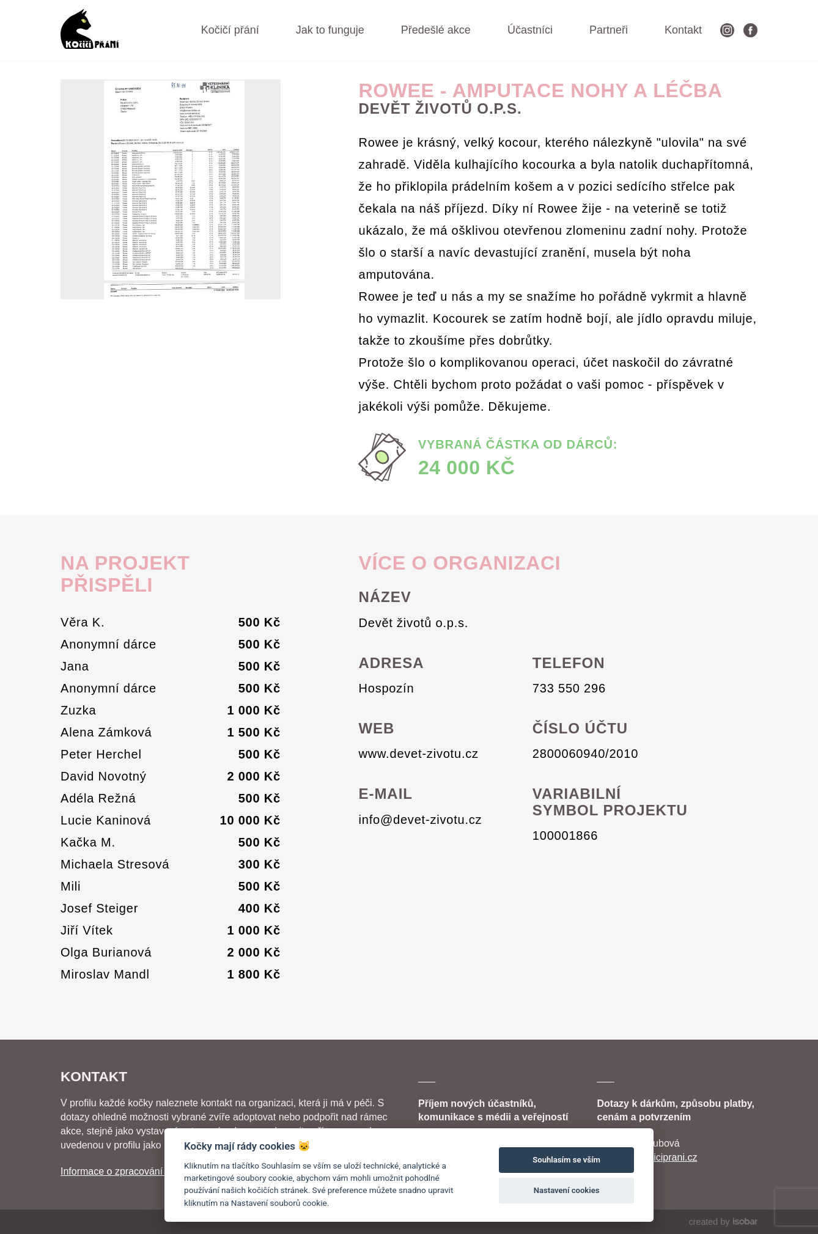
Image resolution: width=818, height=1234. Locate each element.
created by (723, 1222)
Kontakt (683, 30)
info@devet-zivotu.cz (420, 819)
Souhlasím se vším (566, 1159)
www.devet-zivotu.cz (418, 753)
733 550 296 (569, 688)
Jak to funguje (330, 30)
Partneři (608, 30)
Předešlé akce (436, 30)
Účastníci (530, 30)
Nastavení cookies (567, 1190)
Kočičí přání (230, 30)
